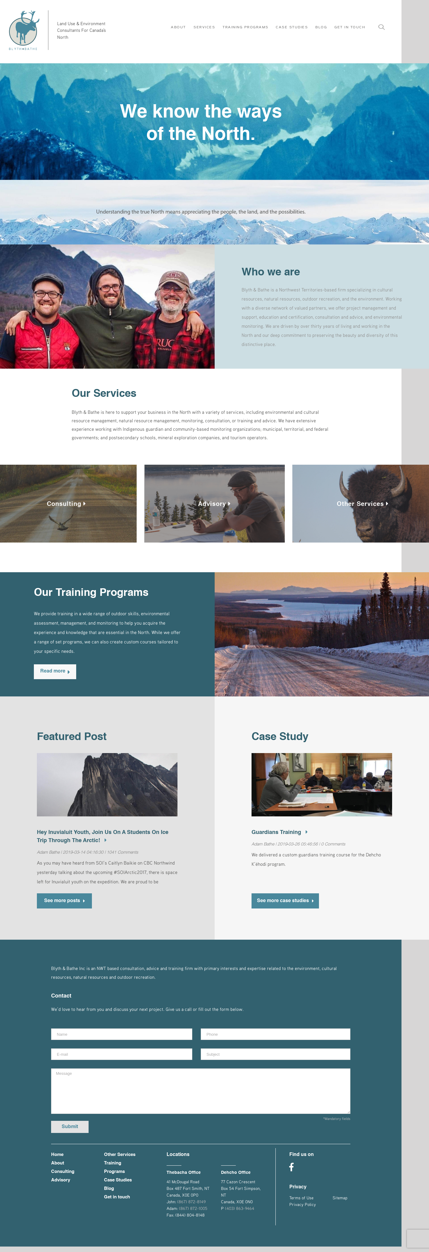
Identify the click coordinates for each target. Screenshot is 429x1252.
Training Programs (114, 1172)
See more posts (64, 905)
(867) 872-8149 (191, 1207)
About (57, 1168)
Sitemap (340, 1203)
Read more (55, 674)
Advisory (214, 507)
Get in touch (117, 1202)
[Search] (381, 22)
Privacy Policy (302, 1209)
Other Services (362, 507)
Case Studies (118, 1185)
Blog (109, 1194)
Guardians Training (279, 835)
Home (57, 1160)
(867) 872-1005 (193, 1213)
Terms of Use (301, 1203)
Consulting (66, 507)
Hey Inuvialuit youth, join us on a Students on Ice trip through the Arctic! (102, 839)
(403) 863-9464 (239, 1213)
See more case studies (285, 905)
